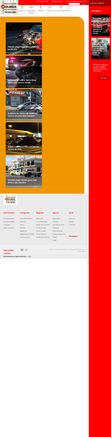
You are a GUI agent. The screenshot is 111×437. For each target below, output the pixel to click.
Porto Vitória (41, 234)
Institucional (9, 213)
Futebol (55, 228)
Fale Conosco (9, 228)
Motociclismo (58, 231)
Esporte (50, 10)
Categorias (24, 213)
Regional (22, 10)
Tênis (55, 237)
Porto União (41, 231)
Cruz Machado (41, 221)
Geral (68, 10)
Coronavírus (25, 237)
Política (41, 10)
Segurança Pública (31, 11)
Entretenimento (61, 10)
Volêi (54, 240)
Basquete (56, 218)
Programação (9, 218)
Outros (71, 218)
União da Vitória (42, 237)
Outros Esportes (59, 234)
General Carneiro (43, 225)
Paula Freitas (41, 228)
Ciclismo (56, 221)
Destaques (73, 236)
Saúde (71, 221)
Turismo (72, 225)
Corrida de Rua (58, 225)
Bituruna (39, 218)
